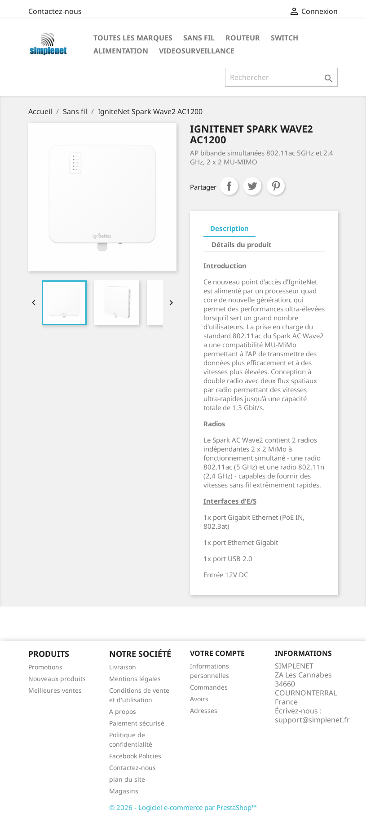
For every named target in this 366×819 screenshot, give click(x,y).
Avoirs (199, 699)
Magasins (123, 791)
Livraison (122, 667)
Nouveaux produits (57, 678)
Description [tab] (229, 228)
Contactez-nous (55, 11)
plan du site (127, 779)
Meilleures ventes (55, 690)
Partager (229, 186)
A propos (122, 711)
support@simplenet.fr (312, 720)
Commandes (209, 687)
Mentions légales (135, 678)
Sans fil (199, 38)
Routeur (242, 38)
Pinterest (276, 186)
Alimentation (120, 51)
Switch (284, 38)
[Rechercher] (281, 77)
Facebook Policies (135, 756)
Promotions (45, 667)
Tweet (252, 186)
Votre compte (217, 653)
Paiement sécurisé (136, 723)
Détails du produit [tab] (242, 244)
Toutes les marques (132, 38)
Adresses (203, 710)
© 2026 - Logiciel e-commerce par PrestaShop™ (183, 807)
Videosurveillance (196, 51)
